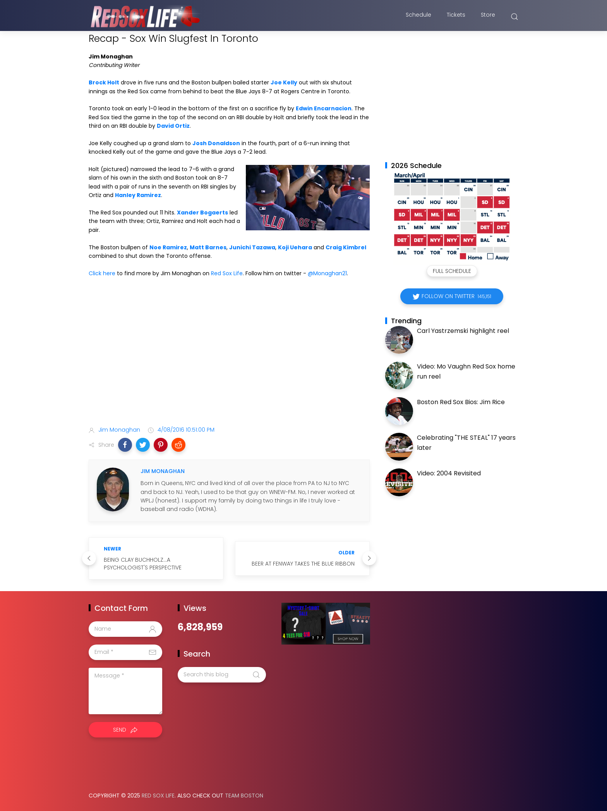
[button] (125, 445)
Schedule (418, 17)
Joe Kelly (284, 82)
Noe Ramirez (168, 247)
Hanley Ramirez (138, 195)
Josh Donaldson (216, 143)
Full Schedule (452, 271)
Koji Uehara (295, 247)
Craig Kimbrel (346, 247)
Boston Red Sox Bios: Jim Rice (461, 402)
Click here (102, 273)
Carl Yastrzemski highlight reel (463, 330)
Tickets (456, 17)
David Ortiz (173, 126)
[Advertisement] (229, 359)
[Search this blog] (222, 674)
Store (488, 17)
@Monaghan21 (327, 273)
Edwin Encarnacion (324, 108)
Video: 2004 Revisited (449, 473)
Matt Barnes (208, 247)
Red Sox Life (227, 273)
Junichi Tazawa (252, 247)
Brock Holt (104, 82)
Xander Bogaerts (202, 212)
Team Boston (244, 795)
